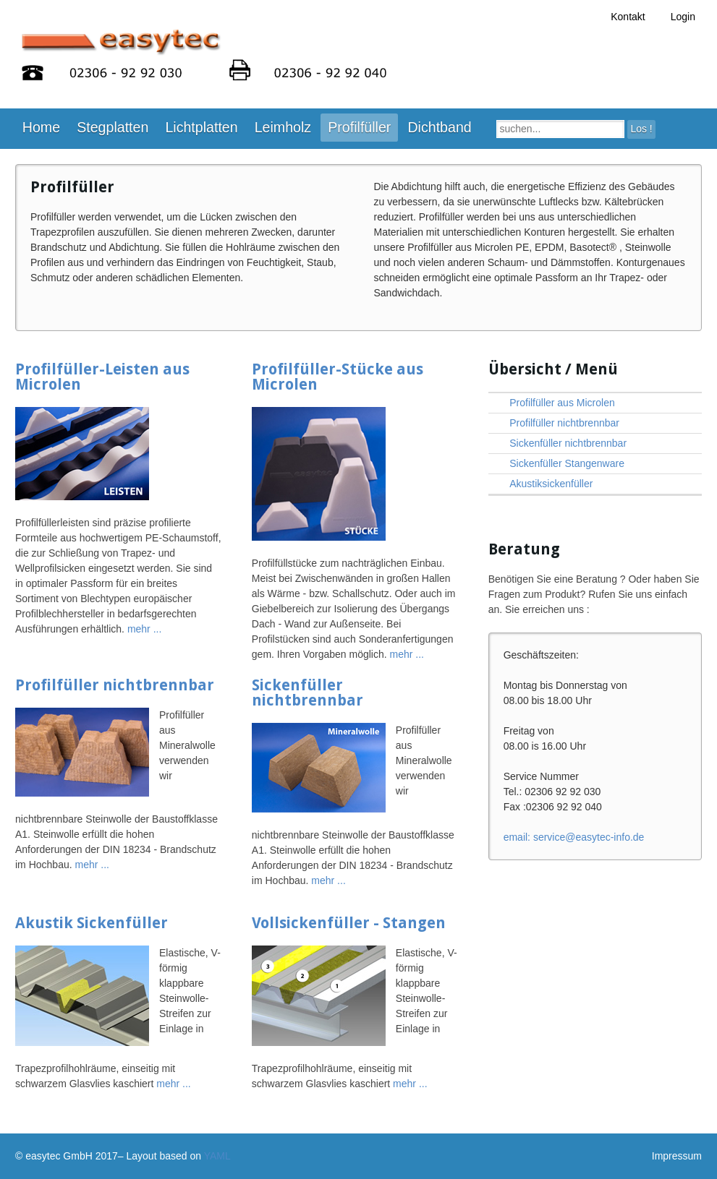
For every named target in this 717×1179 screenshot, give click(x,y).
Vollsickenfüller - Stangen (349, 923)
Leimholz (283, 127)
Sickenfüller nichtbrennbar (307, 692)
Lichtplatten (201, 127)
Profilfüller (359, 127)
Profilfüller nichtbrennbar (114, 685)
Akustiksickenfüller (551, 483)
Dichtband (439, 127)
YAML (217, 1156)
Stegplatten (112, 127)
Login (683, 16)
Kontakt (628, 16)
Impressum (677, 1156)
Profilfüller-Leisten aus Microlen (102, 376)
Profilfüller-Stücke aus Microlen (337, 376)
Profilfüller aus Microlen (562, 402)
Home (41, 127)
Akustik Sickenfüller (91, 923)
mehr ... (144, 629)
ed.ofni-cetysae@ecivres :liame (574, 837)
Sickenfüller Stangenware (566, 463)
